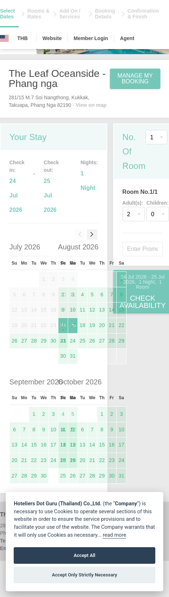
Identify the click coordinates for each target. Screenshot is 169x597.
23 (63, 341)
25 (82, 341)
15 (121, 310)
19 (92, 325)
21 (112, 325)
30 (53, 341)
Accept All (84, 555)
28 (34, 341)
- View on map (89, 105)
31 (73, 356)
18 (82, 325)
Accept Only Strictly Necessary (84, 575)
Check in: (17, 166)
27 (24, 341)
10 (73, 310)
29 (43, 341)
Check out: (51, 166)
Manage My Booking (135, 78)
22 (121, 325)
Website (52, 38)
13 (102, 310)
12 (92, 310)
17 (73, 325)
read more (114, 535)
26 (14, 341)
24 (73, 341)
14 (112, 310)
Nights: (89, 162)
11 (82, 310)
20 (102, 325)
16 (63, 325)
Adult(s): (133, 203)
